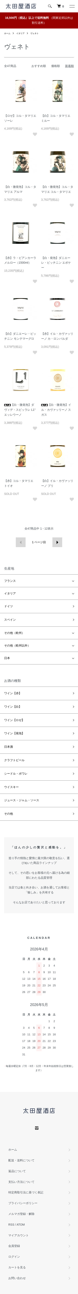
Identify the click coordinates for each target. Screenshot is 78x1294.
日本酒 (8, 746)
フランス (10, 580)
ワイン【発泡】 (14, 733)
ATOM (21, 1224)
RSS (11, 1224)
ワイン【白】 (13, 706)
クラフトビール (14, 760)
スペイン (10, 619)
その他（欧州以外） (17, 645)
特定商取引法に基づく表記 (25, 1192)
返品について (17, 1171)
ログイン (14, 1256)
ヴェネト (34, 33)
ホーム (7, 33)
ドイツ (8, 606)
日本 (7, 658)
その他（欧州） (14, 633)
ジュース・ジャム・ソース (21, 800)
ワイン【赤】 (13, 693)
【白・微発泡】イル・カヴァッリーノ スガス (56, 409)
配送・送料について (21, 1160)
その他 (8, 813)
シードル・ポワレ (15, 773)
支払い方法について (21, 1181)
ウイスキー (11, 787)
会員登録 (14, 1246)
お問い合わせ (17, 1278)
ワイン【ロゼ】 (14, 720)
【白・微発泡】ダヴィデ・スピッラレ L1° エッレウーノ (20, 409)
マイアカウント (18, 1235)
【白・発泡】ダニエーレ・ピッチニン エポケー (56, 262)
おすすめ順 (38, 66)
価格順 (55, 66)
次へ (57, 542)
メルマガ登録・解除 (21, 1213)
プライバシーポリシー (22, 1203)
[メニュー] (72, 6)
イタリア (20, 33)
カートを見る (17, 1267)
